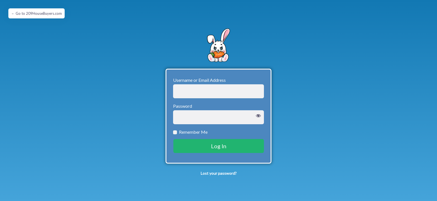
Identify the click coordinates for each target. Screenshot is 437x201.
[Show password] (258, 115)
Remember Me (193, 132)
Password (182, 106)
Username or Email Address (199, 80)
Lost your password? (219, 173)
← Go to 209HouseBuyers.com (36, 13)
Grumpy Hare (218, 45)
